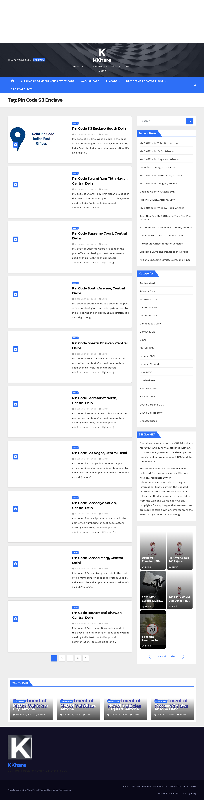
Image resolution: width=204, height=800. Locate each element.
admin (103, 134)
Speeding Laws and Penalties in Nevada (164, 251)
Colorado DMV (148, 315)
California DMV (149, 307)
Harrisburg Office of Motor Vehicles (161, 243)
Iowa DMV (146, 372)
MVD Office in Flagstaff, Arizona (159, 159)
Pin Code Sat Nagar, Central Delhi (99, 453)
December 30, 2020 (86, 134)
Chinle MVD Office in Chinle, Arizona (162, 235)
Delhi (75, 123)
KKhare (102, 60)
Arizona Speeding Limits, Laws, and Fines (165, 259)
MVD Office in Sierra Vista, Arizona (161, 175)
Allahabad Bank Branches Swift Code (48, 81)
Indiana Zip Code (150, 364)
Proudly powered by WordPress (23, 790)
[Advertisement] (91, 21)
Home (125, 786)
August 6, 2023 (24, 715)
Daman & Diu (147, 331)
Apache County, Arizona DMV (157, 199)
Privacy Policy (189, 793)
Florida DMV (147, 347)
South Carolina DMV (152, 404)
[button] (195, 85)
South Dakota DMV (151, 412)
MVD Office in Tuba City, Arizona (159, 143)
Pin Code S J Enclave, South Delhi (99, 128)
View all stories (166, 656)
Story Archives (22, 89)
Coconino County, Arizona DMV (158, 167)
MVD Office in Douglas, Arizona (159, 183)
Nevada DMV (147, 396)
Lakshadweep (148, 380)
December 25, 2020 (86, 189)
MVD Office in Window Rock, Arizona (162, 207)
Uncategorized (148, 420)
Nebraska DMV (148, 388)
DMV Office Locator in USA (145, 81)
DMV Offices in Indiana (169, 793)
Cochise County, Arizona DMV (157, 191)
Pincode (112, 81)
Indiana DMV (147, 356)
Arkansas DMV (148, 299)
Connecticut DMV (150, 323)
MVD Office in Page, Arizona (157, 151)
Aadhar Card (90, 81)
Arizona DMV (147, 291)
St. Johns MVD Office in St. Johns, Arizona (166, 227)
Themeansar (64, 790)
